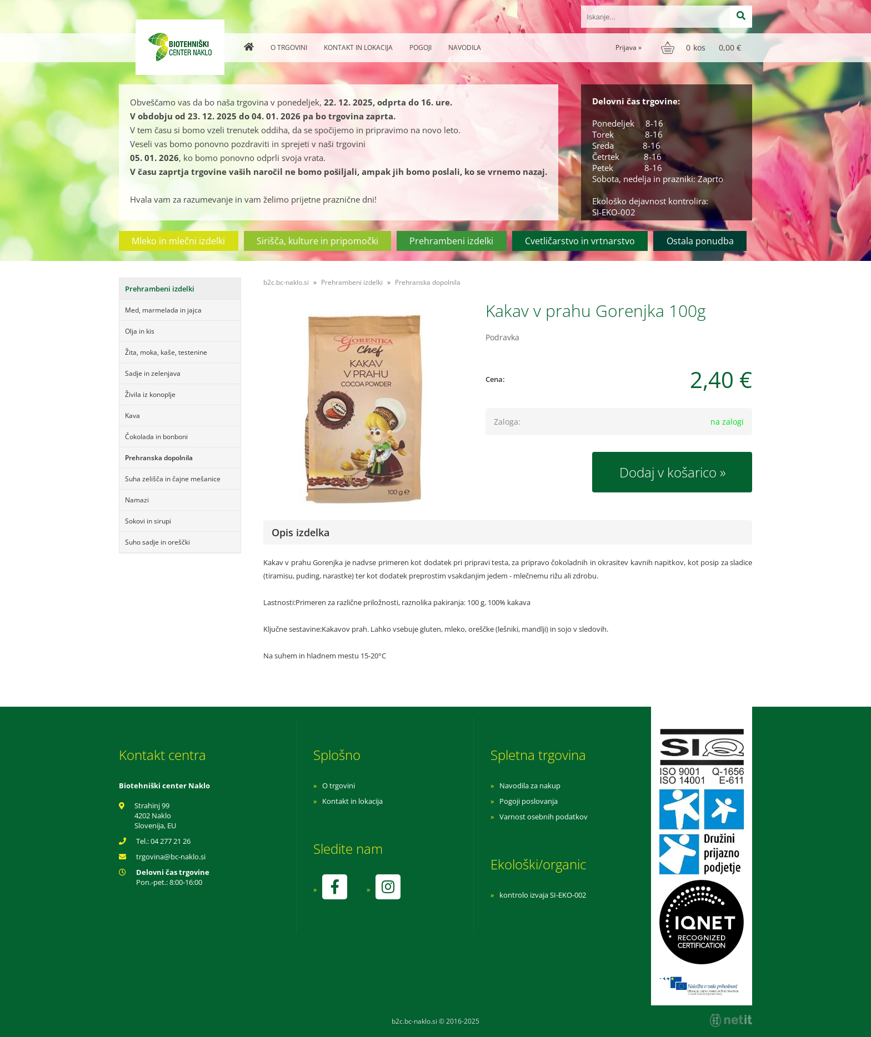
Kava (132, 415)
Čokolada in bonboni (156, 436)
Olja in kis (139, 331)
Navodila (464, 47)
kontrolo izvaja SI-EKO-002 (542, 895)
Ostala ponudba (700, 241)
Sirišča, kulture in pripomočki (317, 241)
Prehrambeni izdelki (451, 241)
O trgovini (289, 47)
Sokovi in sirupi (148, 521)
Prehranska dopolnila (159, 457)
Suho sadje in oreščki (157, 542)
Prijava (628, 47)
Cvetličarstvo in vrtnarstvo (580, 241)
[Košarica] (702, 47)
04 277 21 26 (171, 841)
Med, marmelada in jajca (163, 310)
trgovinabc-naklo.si (171, 857)
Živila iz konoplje (150, 394)
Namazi (137, 500)
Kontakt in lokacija (358, 47)
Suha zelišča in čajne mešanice (173, 479)
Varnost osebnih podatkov (543, 817)
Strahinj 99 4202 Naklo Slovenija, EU (155, 815)
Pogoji (420, 47)
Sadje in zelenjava (153, 373)
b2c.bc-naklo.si (286, 282)
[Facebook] (334, 886)
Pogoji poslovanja (528, 801)
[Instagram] (388, 886)
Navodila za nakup (529, 786)
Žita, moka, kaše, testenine (166, 352)
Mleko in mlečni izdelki (178, 241)
